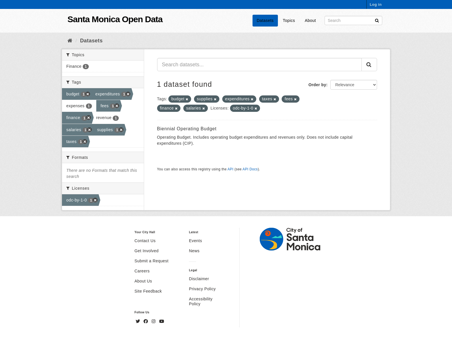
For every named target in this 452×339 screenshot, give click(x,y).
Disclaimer (199, 278)
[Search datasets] (353, 20)
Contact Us (145, 240)
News (194, 250)
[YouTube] (161, 321)
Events (195, 240)
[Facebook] (146, 321)
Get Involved (147, 250)
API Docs (250, 169)
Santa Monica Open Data (115, 19)
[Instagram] (154, 321)
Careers (142, 271)
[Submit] (376, 20)
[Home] (69, 41)
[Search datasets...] (259, 64)
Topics (289, 20)
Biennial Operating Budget (187, 128)
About (310, 20)
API (230, 169)
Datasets (265, 20)
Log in (376, 4)
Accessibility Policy (200, 301)
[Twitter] (139, 321)
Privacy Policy (202, 289)
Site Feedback (148, 291)
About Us (143, 281)
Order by (317, 84)
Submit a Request (152, 261)
